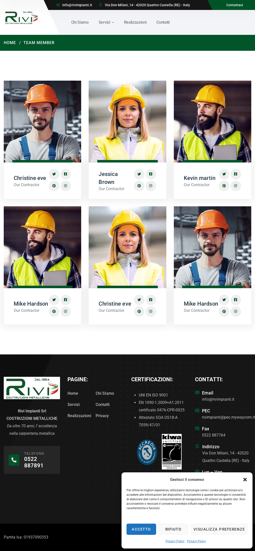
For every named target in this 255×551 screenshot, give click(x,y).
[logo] (21, 17)
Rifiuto (173, 529)
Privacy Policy (175, 541)
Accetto (141, 529)
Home (10, 42)
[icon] (54, 174)
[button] (245, 479)
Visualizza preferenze (219, 529)
